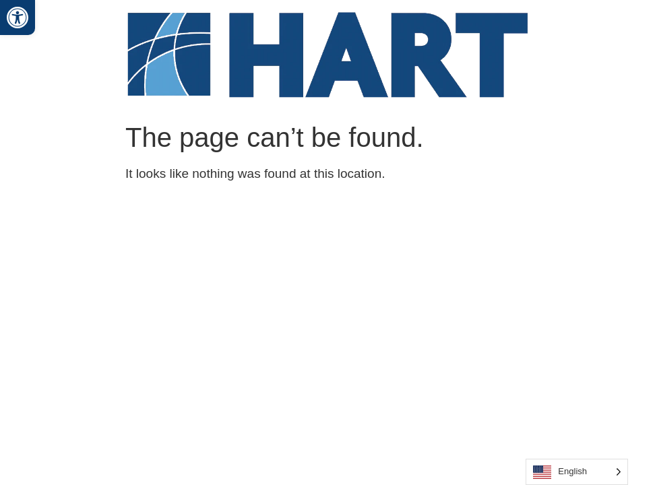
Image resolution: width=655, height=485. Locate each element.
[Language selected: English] (577, 472)
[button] (17, 17)
